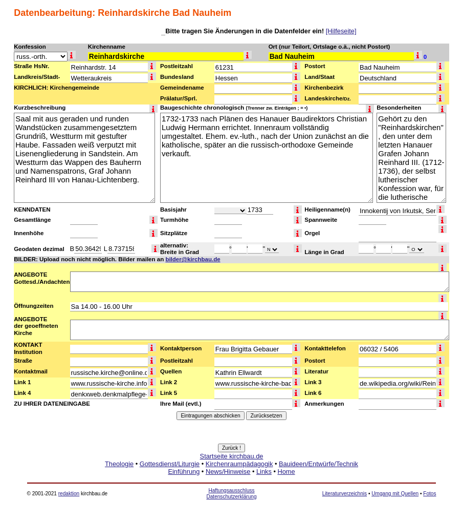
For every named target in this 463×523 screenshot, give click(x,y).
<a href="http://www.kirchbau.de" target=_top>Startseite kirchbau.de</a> (231, 475)
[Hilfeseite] (341, 31)
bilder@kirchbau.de (192, 259)
